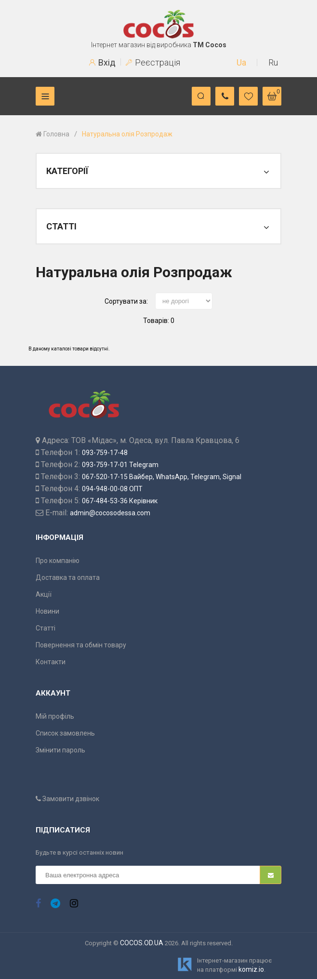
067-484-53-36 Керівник (120, 501)
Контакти (51, 662)
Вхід (102, 62)
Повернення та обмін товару (81, 645)
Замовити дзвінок (67, 799)
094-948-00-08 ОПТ (112, 489)
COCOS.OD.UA (141, 943)
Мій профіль (55, 716)
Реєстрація (153, 62)
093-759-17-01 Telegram (120, 465)
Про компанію (57, 560)
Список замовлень (65, 733)
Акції (44, 594)
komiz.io (251, 969)
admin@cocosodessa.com (110, 513)
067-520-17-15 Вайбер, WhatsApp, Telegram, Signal (161, 477)
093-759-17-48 (105, 452)
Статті (45, 628)
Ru (273, 62)
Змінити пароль (60, 750)
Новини (47, 611)
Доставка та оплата (68, 577)
